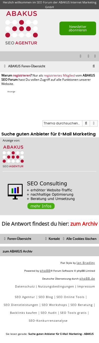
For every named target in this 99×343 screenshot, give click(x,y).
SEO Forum (44, 2)
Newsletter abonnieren (78, 28)
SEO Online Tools (70, 297)
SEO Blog (46, 297)
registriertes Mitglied (59, 75)
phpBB (45, 271)
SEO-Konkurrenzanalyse (48, 320)
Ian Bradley (86, 263)
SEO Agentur (25, 297)
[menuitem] (95, 56)
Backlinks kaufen (23, 313)
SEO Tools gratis (73, 313)
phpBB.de (87, 278)
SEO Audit (49, 313)
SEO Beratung (81, 305)
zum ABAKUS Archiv (17, 251)
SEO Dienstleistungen (21, 305)
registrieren (21, 75)
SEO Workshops (54, 305)
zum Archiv (83, 223)
